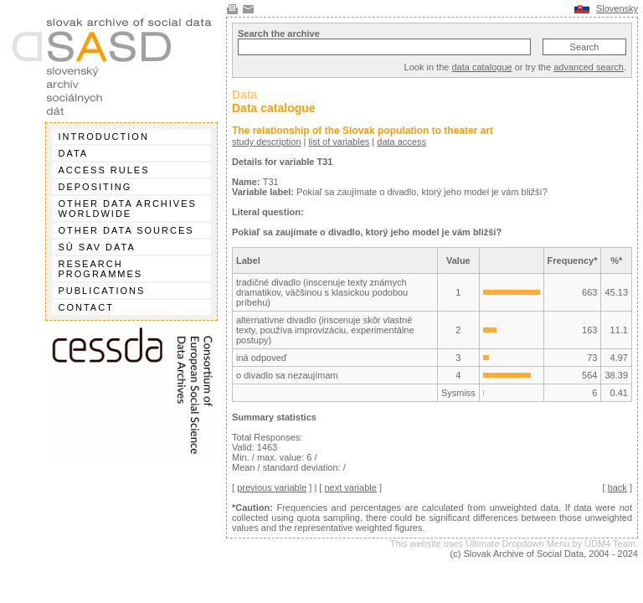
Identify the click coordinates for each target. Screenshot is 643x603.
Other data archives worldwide (128, 208)
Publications (102, 291)
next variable (350, 487)
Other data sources (126, 230)
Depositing (95, 187)
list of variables (339, 142)
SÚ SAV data (97, 247)
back (617, 487)
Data (74, 153)
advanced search (588, 67)
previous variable (271, 487)
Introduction (104, 136)
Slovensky (617, 8)
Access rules (104, 170)
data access (401, 142)
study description (266, 142)
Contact (86, 307)
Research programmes (101, 269)
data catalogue (481, 67)
